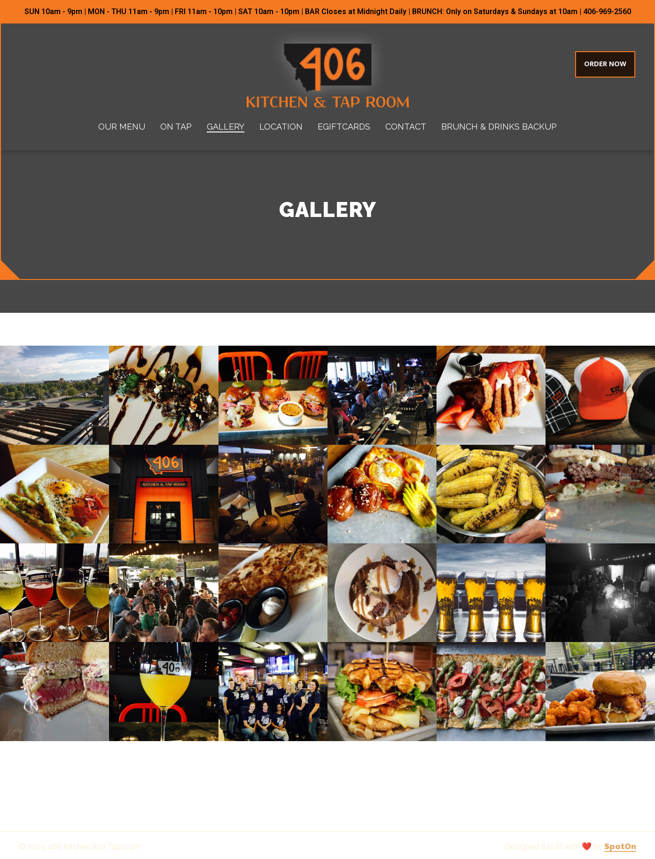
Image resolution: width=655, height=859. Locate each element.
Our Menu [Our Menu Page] (121, 127)
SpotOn (620, 846)
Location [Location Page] (281, 127)
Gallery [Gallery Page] (225, 127)
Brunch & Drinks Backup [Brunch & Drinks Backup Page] (499, 127)
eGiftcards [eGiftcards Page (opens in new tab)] (344, 127)
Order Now (605, 64)
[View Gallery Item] (54, 395)
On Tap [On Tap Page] (176, 127)
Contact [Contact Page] (405, 127)
